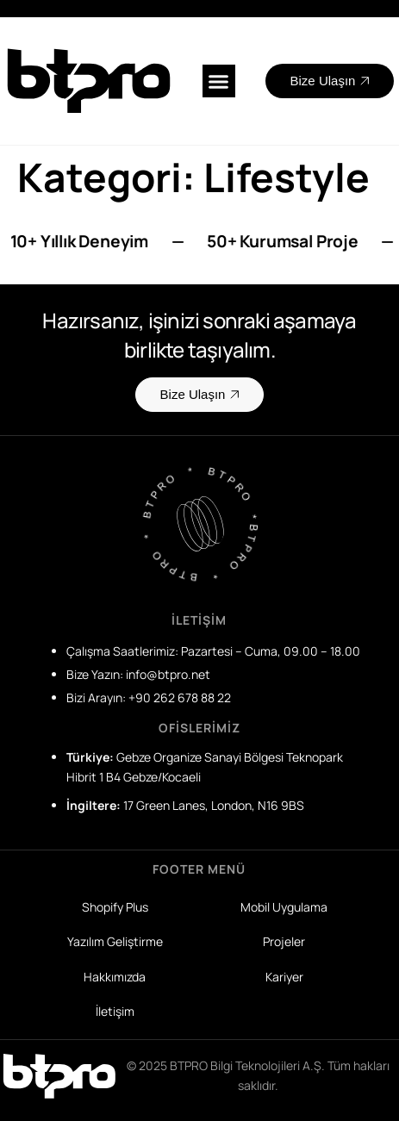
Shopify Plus (115, 907)
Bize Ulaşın (330, 80)
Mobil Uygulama (283, 907)
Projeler (284, 941)
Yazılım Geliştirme (115, 941)
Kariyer (284, 976)
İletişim (115, 1011)
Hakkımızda (115, 976)
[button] (219, 81)
